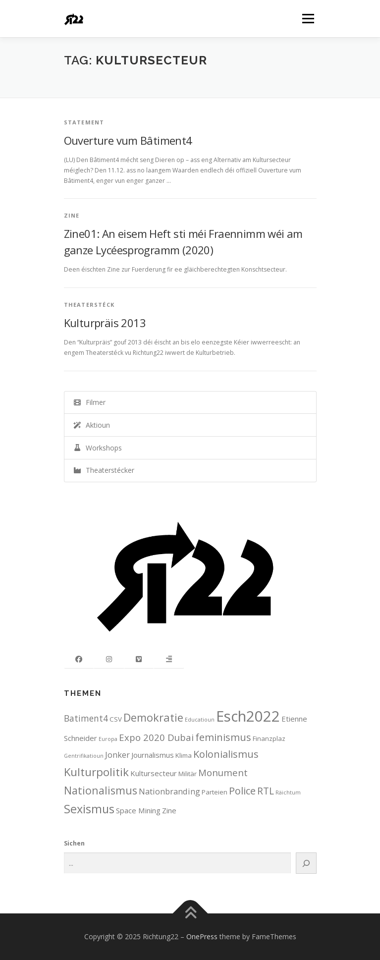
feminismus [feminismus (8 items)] (223, 737)
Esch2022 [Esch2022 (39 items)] (248, 716)
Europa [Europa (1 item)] (108, 738)
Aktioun (91, 425)
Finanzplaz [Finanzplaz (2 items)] (269, 738)
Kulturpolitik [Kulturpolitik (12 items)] (96, 772)
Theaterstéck (89, 304)
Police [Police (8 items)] (242, 790)
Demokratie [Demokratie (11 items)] (153, 717)
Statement (84, 122)
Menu (307, 18)
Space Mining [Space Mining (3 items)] (138, 810)
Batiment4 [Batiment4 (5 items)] (86, 718)
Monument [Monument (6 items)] (223, 772)
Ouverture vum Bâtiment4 (128, 140)
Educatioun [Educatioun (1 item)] (200, 719)
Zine (72, 215)
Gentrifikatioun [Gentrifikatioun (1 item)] (84, 755)
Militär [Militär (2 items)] (187, 773)
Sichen (74, 843)
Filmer (89, 402)
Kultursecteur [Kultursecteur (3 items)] (153, 773)
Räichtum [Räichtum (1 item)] (288, 792)
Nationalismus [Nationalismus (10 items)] (100, 790)
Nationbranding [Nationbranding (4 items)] (169, 791)
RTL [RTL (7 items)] (265, 790)
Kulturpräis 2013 (105, 322)
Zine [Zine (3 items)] (169, 810)
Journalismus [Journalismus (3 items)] (152, 755)
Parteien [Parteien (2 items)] (214, 792)
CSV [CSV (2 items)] (115, 719)
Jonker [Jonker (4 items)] (117, 754)
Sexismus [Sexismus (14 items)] (89, 809)
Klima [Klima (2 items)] (183, 755)
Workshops (97, 447)
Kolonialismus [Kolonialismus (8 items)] (226, 754)
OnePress (201, 936)
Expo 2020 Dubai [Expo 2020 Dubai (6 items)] (156, 737)
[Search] (306, 863)
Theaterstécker (103, 470)
